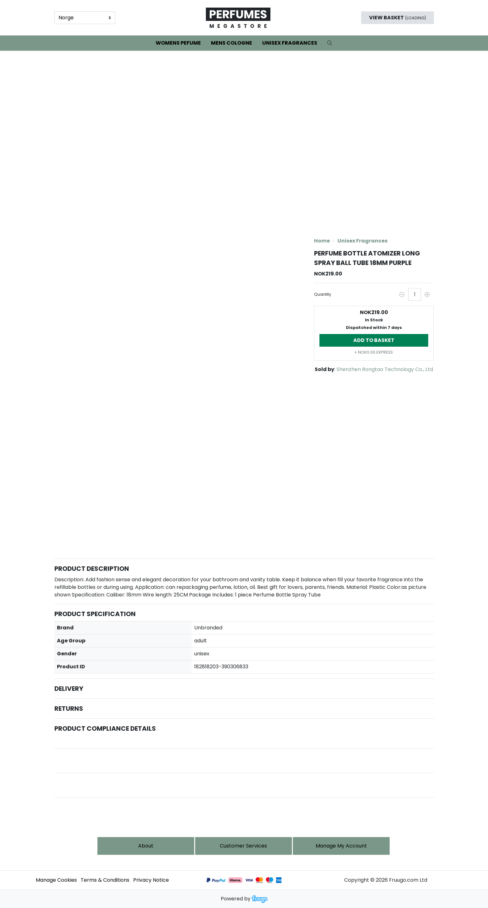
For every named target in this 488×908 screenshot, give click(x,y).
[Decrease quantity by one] (402, 294)
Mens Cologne (231, 43)
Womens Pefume (178, 43)
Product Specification (95, 613)
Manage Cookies (56, 880)
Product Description (91, 568)
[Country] (84, 17)
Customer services (243, 845)
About (145, 845)
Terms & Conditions (105, 880)
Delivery (68, 688)
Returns (68, 708)
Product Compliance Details (105, 728)
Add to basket (373, 340)
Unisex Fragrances (289, 43)
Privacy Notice (151, 880)
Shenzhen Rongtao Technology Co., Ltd (385, 369)
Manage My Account (341, 845)
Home (322, 240)
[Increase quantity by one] (427, 294)
